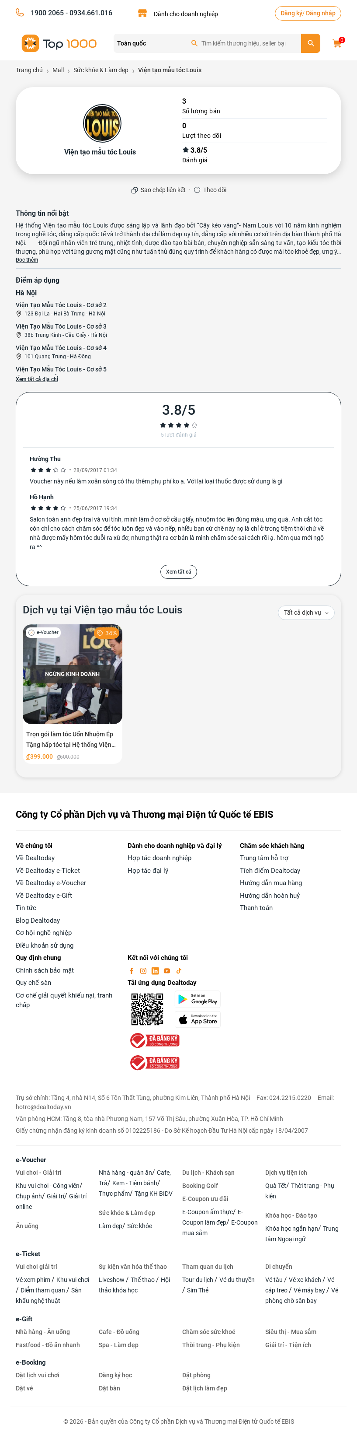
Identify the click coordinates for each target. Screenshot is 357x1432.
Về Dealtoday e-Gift (44, 896)
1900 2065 (47, 13)
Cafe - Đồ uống (119, 1331)
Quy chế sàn (33, 983)
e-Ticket (28, 1254)
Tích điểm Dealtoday (270, 871)
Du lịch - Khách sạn (208, 1172)
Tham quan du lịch (207, 1266)
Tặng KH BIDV (154, 1193)
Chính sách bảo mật (45, 970)
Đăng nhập (321, 13)
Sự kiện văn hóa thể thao (133, 1266)
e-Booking (31, 1362)
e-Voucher (31, 1160)
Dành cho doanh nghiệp (186, 14)
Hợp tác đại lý (148, 871)
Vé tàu (274, 1279)
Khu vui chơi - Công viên (48, 1185)
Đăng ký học (115, 1375)
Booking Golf (200, 1185)
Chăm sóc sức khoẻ (209, 1331)
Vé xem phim (34, 1279)
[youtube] (168, 970)
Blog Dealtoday (38, 920)
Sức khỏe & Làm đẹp (127, 1212)
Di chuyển (278, 1266)
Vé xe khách (305, 1279)
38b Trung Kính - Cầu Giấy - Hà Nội (65, 335)
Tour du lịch (198, 1279)
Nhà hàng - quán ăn (125, 1172)
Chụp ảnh (29, 1196)
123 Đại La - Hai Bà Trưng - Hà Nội (64, 314)
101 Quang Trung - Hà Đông (57, 357)
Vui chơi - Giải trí (39, 1172)
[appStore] (201, 1019)
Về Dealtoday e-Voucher (51, 883)
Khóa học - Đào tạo (291, 1215)
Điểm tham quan (43, 1290)
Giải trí (55, 1196)
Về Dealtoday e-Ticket (48, 871)
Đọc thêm (27, 260)
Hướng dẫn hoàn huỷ (270, 896)
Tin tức (26, 908)
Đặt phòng (196, 1375)
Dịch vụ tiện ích (286, 1172)
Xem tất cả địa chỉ (37, 379)
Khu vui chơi (72, 1279)
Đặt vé (24, 1388)
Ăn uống (27, 1225)
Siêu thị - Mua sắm (290, 1331)
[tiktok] (179, 970)
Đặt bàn (109, 1388)
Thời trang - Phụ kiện (211, 1344)
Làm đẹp (110, 1225)
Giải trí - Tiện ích (288, 1344)
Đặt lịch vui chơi (37, 1375)
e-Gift (24, 1319)
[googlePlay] (201, 999)
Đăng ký (291, 13)
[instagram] (144, 970)
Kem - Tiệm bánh (134, 1183)
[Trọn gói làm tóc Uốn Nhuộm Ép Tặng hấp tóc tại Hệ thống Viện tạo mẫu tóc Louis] (72, 694)
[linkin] (156, 970)
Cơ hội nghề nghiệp (44, 933)
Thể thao (143, 1279)
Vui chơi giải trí (36, 1266)
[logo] (59, 43)
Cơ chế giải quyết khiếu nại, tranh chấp (64, 1000)
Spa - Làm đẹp (119, 1344)
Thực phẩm (114, 1193)
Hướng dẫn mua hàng (271, 883)
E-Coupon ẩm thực (207, 1211)
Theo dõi (214, 189)
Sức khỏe (139, 1225)
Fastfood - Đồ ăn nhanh (48, 1344)
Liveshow (112, 1279)
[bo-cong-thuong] (154, 1040)
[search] (310, 43)
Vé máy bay (310, 1290)
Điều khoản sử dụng (44, 945)
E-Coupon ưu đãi (205, 1198)
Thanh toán (256, 908)
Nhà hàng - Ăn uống (43, 1331)
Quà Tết (275, 1185)
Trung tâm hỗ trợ (264, 858)
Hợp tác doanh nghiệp (159, 858)
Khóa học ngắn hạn (291, 1228)
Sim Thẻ (197, 1290)
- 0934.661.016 (88, 13)
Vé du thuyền (237, 1279)
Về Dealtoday (35, 858)
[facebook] (132, 970)
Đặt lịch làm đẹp (204, 1388)
